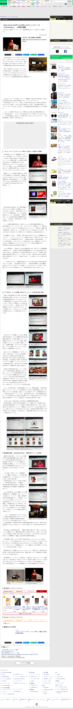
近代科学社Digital (34, 691)
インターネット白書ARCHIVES (8, 694)
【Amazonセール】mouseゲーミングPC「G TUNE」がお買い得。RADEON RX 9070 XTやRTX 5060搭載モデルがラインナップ (64, 97)
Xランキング (57, 56)
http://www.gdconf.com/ (7, 651)
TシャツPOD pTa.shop (62, 687)
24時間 (58, 19)
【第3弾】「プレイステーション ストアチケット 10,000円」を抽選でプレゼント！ (64, 239)
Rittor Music (32, 672)
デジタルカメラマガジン (7, 689)
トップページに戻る (25, 663)
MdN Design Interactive (48, 689)
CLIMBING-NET (34, 687)
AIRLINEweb (46, 674)
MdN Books (46, 687)
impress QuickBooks (61, 678)
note (34, 54)
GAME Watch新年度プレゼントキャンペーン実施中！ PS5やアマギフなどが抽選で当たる (63, 225)
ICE (56, 672)
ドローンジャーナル (6, 683)
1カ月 (70, 19)
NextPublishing (17, 691)
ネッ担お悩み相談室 (6, 685)
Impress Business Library (20, 678)
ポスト (9, 54)
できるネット (4, 691)
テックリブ (44, 691)
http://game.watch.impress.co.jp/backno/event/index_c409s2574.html (19, 654)
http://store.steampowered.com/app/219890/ (13, 657)
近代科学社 (31, 689)
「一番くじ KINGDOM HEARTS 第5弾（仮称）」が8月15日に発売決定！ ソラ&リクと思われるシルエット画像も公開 (64, 117)
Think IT (3, 674)
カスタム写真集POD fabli (62, 689)
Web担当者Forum (5, 676)
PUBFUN (57, 681)
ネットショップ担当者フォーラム (21, 676)
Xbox (30, 620)
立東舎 (32, 681)
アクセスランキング (58, 17)
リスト (13, 54)
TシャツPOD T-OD (35, 678)
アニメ (41, 591)
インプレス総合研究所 (6, 678)
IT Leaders (4, 681)
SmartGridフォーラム (19, 674)
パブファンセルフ (60, 682)
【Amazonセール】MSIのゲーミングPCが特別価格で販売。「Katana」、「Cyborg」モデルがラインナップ (64, 70)
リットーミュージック (35, 674)
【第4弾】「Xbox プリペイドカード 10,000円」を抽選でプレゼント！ (65, 245)
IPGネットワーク (58, 685)
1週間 (64, 19)
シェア (19, 54)
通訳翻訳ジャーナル (48, 678)
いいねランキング (67, 58)
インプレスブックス (19, 689)
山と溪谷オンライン (35, 685)
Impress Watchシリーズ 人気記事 (62, 200)
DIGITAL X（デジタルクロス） (21, 683)
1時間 (53, 19)
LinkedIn (42, 54)
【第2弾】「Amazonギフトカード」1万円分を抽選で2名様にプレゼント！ (65, 234)
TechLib (45, 693)
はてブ (27, 54)
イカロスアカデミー (48, 683)
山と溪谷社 (31, 683)
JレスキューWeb (47, 681)
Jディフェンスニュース (48, 676)
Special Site (57, 40)
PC (33, 6)
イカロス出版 (45, 672)
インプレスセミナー (19, 681)
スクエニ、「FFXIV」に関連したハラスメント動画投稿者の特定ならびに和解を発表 (64, 137)
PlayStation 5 (19, 591)
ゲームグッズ (30, 591)
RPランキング (56, 58)
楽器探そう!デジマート (35, 676)
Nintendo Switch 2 (8, 591)
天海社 (58, 674)
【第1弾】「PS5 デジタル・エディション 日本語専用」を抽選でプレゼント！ (64, 229)
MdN (43, 685)
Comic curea (59, 676)
